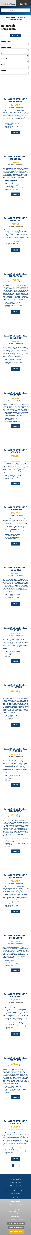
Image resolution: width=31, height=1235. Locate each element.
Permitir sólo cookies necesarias (16, 1223)
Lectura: (3, 53)
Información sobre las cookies (15, 1219)
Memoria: (3, 65)
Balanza (22, 17)
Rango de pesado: (6, 41)
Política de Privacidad (15, 1185)
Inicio (17, 17)
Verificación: (4, 59)
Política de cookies (15, 1194)
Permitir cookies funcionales (16, 1227)
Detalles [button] (15, 132)
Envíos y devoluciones (15, 1188)
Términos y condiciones (15, 1182)
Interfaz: (3, 71)
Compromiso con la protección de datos (15, 1191)
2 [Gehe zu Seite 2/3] (15, 1166)
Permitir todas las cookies (16, 1232)
